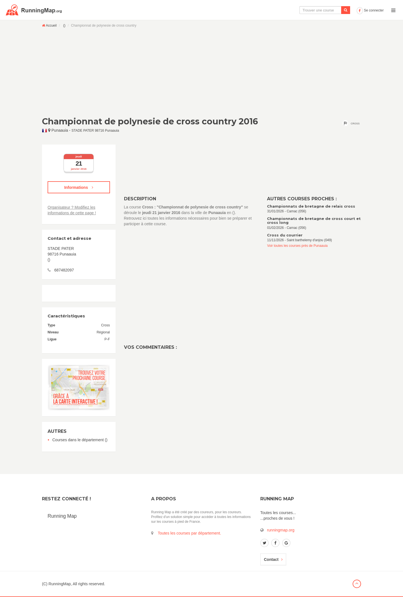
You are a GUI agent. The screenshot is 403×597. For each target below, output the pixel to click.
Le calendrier (298, 10)
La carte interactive (261, 10)
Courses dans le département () (79, 440)
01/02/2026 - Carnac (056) (314, 223)
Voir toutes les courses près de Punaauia (297, 246)
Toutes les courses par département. (189, 533)
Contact (273, 559)
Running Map (62, 516)
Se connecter (370, 10)
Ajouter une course (335, 10)
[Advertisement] (201, 72)
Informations (78, 187)
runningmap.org (280, 530)
